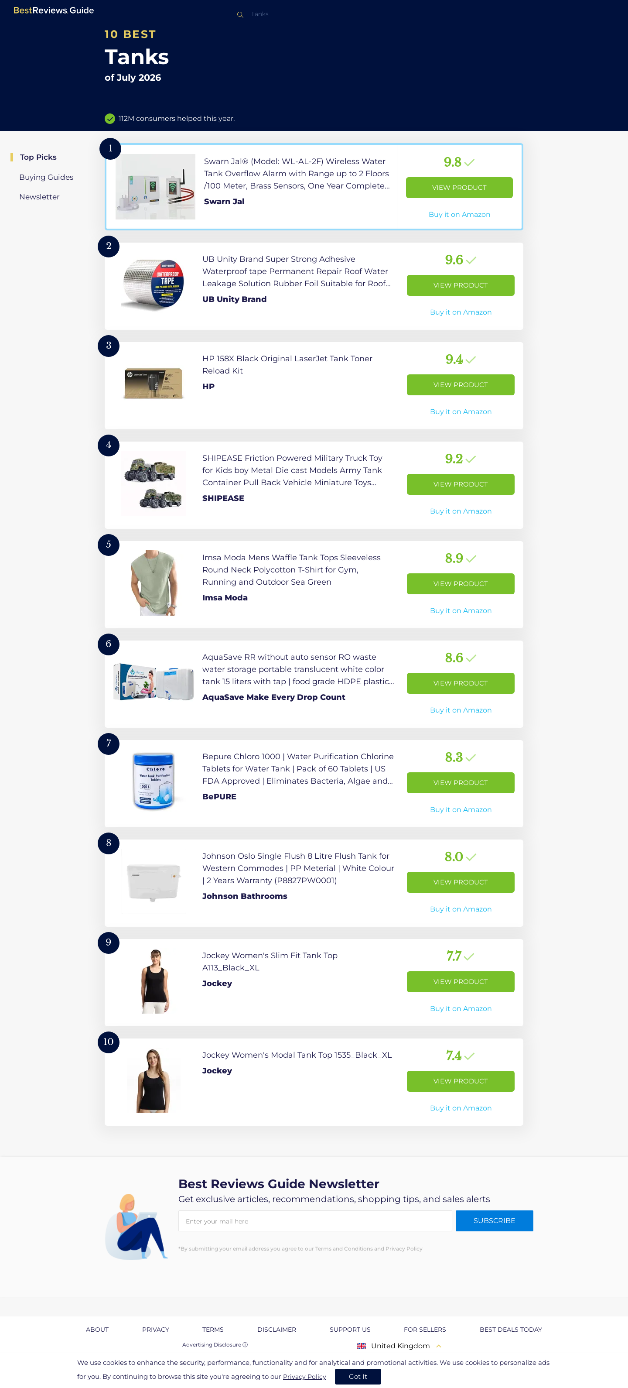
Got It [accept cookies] (358, 1376)
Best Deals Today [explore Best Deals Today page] (511, 1329)
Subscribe (494, 1221)
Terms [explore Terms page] (213, 1329)
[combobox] (314, 14)
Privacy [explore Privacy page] (155, 1329)
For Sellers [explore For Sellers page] (425, 1329)
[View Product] (314, 186)
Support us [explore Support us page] (350, 1329)
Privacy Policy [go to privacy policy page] (304, 1377)
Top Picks (38, 157)
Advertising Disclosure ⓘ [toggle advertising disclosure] (215, 1344)
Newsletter (39, 196)
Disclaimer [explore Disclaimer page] (276, 1329)
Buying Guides (46, 177)
